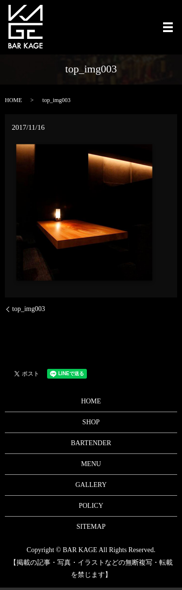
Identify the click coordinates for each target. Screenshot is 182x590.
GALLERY (91, 484)
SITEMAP (91, 526)
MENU (91, 464)
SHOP (91, 422)
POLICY (91, 505)
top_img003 (28, 308)
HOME (13, 100)
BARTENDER (91, 443)
